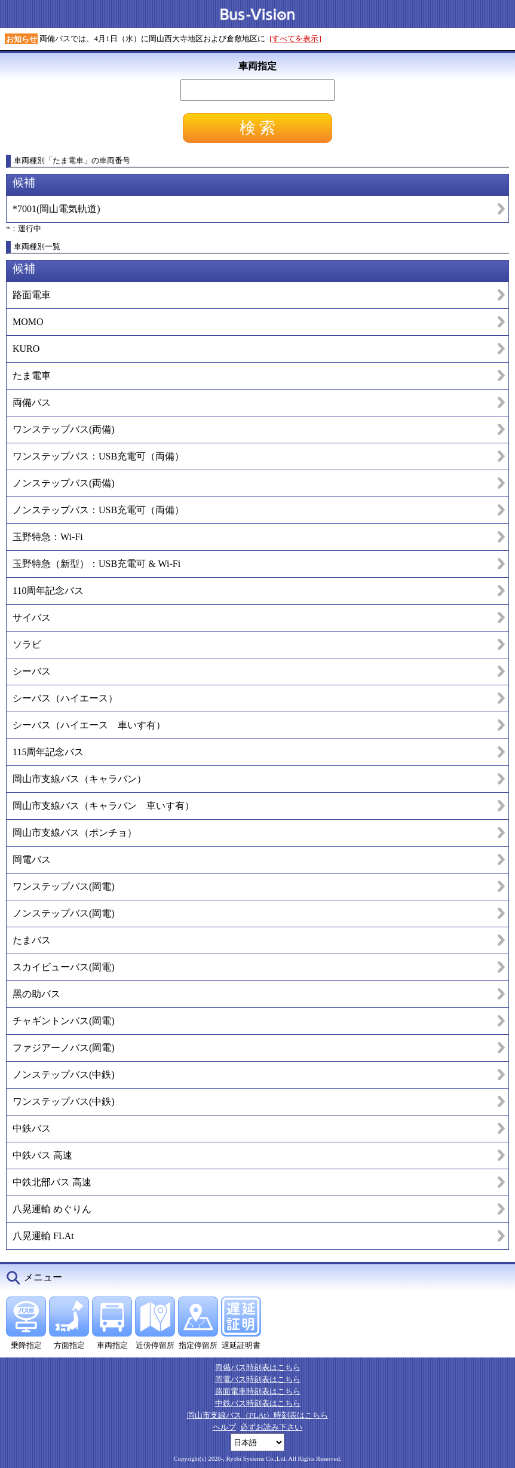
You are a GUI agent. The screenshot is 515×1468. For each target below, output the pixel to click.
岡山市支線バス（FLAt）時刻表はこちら (258, 1415)
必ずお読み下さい (271, 1427)
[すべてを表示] (295, 38)
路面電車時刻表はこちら (258, 1391)
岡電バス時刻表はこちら (258, 1379)
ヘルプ (224, 1427)
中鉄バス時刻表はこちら (258, 1403)
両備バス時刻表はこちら (258, 1367)
